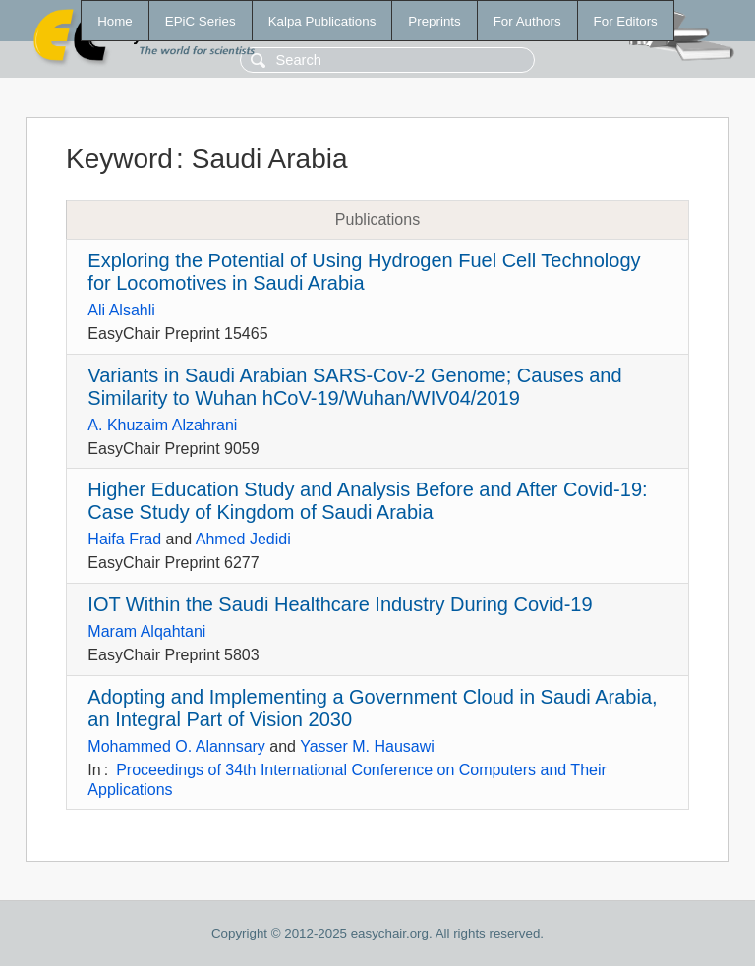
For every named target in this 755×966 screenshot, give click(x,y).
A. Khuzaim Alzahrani (162, 425)
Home (115, 21)
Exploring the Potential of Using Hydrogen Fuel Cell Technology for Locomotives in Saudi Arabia (363, 272)
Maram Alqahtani (146, 631)
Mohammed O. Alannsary (176, 746)
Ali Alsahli (120, 310)
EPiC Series (200, 21)
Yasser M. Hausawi (367, 746)
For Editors (626, 21)
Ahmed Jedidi (243, 539)
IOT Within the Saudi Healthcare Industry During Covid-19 (339, 604)
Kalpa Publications (322, 21)
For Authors (527, 21)
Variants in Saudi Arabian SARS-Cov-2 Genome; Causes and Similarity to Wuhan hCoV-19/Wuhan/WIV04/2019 (354, 387)
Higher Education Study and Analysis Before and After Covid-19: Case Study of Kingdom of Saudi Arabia (367, 501)
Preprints (434, 21)
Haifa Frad (124, 539)
